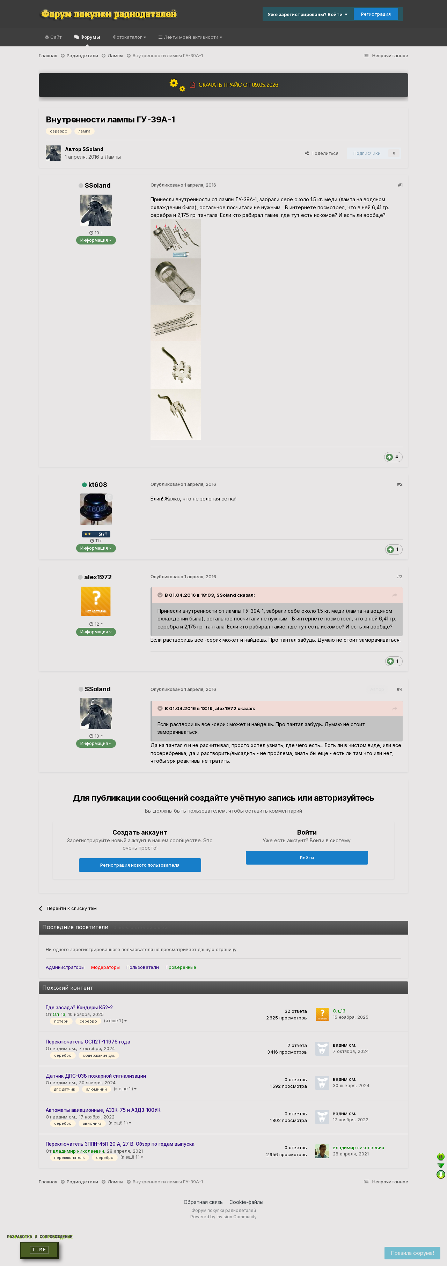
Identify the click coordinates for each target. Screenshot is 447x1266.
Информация (96, 240)
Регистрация (376, 14)
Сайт (55, 37)
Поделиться (321, 153)
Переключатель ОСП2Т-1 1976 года (88, 1042)
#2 (400, 484)
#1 (400, 185)
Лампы (113, 157)
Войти (307, 857)
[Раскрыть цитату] (160, 595)
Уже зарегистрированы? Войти (307, 14)
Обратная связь (203, 1202)
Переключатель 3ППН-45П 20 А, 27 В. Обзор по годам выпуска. (121, 1144)
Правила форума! (412, 1253)
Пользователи (142, 967)
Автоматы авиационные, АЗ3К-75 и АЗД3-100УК (103, 1110)
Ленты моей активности (192, 37)
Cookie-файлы (246, 1202)
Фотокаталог (129, 37)
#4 (400, 689)
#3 (400, 576)
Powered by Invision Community (223, 1216)
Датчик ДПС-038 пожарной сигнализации (96, 1076)
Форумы (89, 40)
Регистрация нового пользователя (139, 865)
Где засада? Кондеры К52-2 (79, 1007)
